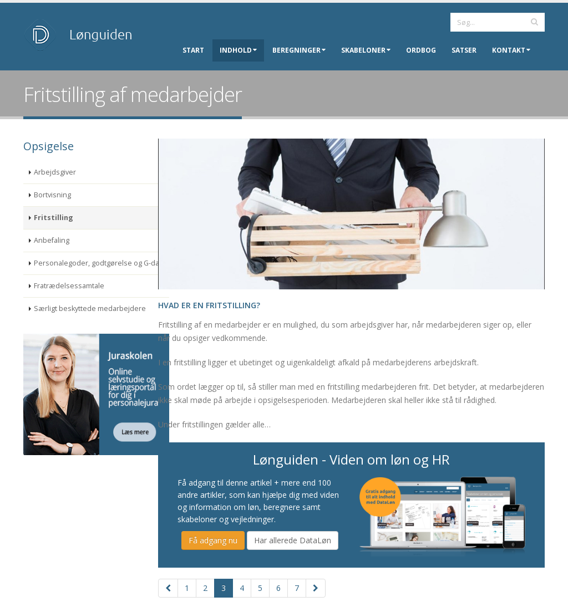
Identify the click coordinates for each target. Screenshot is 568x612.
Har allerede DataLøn (292, 540)
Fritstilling (53, 217)
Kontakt (511, 50)
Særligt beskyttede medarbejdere (90, 308)
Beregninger (299, 50)
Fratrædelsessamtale (69, 285)
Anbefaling (51, 240)
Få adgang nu (213, 540)
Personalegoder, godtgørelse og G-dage (101, 263)
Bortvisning (52, 195)
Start (193, 50)
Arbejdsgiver (55, 172)
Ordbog (421, 50)
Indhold (238, 50)
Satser (464, 50)
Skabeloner (365, 50)
